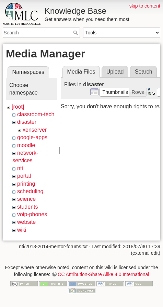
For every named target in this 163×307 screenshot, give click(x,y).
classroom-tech (35, 114)
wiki (21, 230)
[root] (18, 107)
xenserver (35, 130)
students (27, 207)
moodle (26, 145)
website (26, 222)
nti (20, 168)
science (26, 199)
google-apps (32, 137)
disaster (26, 122)
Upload (115, 72)
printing (26, 184)
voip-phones (32, 214)
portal (24, 176)
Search (76, 32)
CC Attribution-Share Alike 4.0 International (103, 272)
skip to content (144, 6)
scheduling (30, 191)
